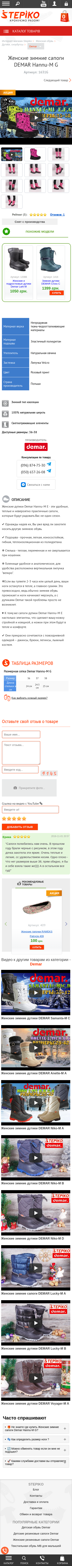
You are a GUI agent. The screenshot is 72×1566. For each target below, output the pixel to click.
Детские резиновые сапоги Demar (36, 1533)
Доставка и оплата (36, 1501)
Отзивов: (57, 215)
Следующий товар (56, 80)
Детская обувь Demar (36, 1527)
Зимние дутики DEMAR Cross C (50, 282)
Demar (35, 46)
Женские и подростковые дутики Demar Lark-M (18, 283)
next (66, 924)
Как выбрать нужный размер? (29, 698)
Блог (36, 1489)
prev (6, 924)
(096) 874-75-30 (33, 465)
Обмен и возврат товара (36, 1514)
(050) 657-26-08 (33, 472)
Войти (54, 4)
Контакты (36, 1495)
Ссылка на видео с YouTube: (22, 803)
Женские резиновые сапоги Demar (36, 1539)
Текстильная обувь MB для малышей (36, 1545)
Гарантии (36, 1508)
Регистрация (66, 4)
